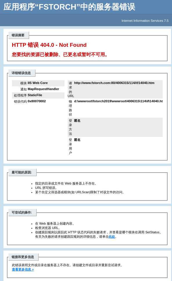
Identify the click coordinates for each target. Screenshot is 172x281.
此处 (112, 236)
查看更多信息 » (23, 269)
